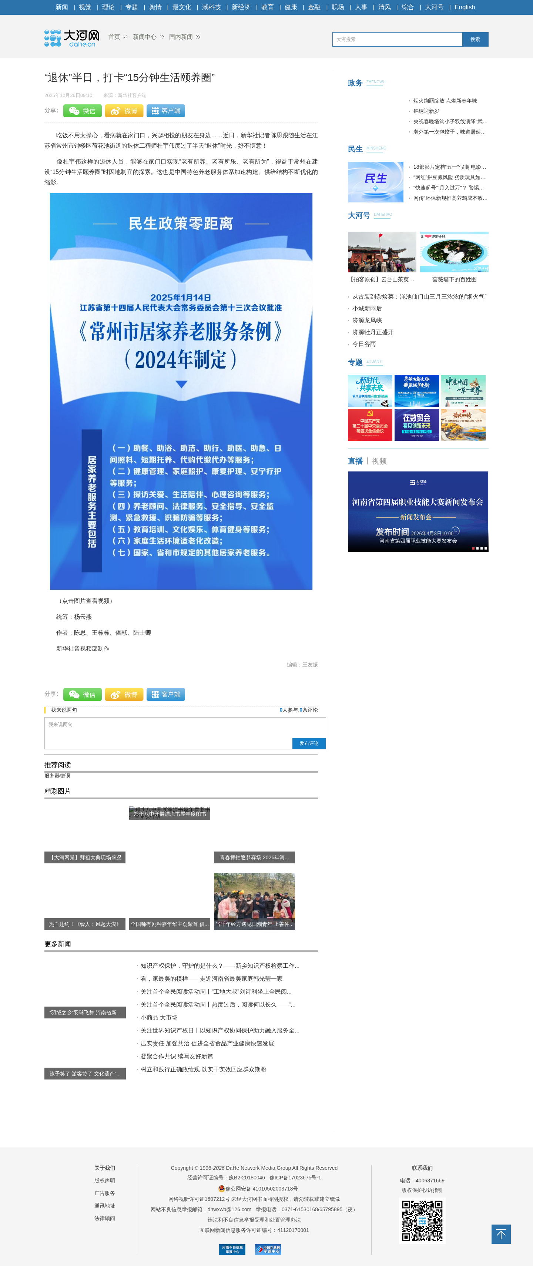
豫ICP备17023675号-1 (295, 1178)
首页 (114, 37)
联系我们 (422, 1168)
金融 (314, 7)
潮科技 (211, 7)
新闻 (62, 7)
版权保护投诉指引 (422, 1190)
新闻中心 (145, 37)
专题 (131, 7)
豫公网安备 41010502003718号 (258, 1188)
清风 (384, 7)
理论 (108, 7)
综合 (408, 7)
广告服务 (104, 1193)
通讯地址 (104, 1206)
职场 (338, 7)
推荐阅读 (57, 765)
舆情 (155, 7)
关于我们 (104, 1168)
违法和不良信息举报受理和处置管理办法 (254, 1220)
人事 (361, 7)
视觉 (85, 7)
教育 (267, 7)
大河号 (434, 7)
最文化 (181, 7)
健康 (291, 7)
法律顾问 (104, 1218)
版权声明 (104, 1180)
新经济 (241, 7)
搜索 (475, 39)
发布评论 (309, 743)
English (465, 7)
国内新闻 (181, 37)
